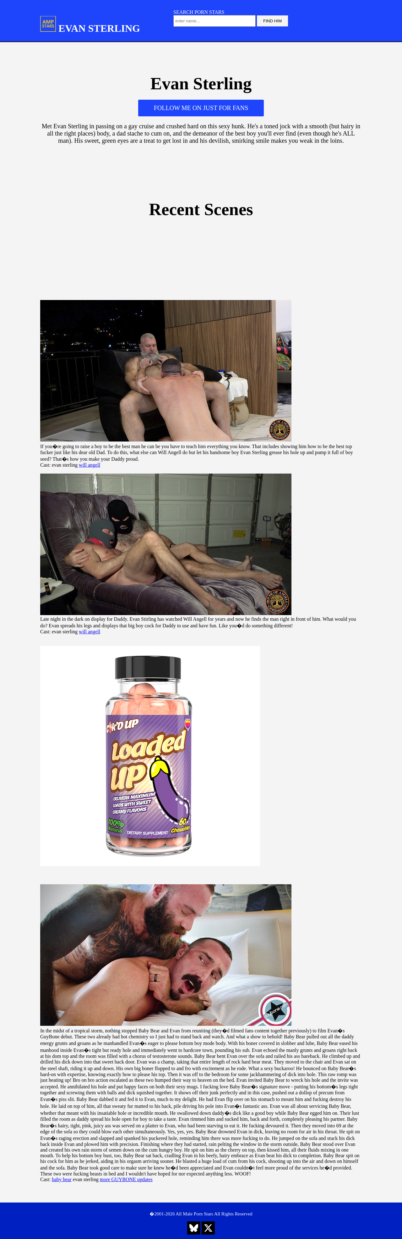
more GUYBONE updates (126, 1179)
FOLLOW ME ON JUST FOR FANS (201, 107)
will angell (89, 465)
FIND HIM (272, 21)
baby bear (62, 1179)
